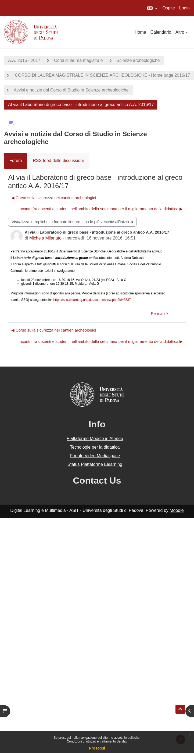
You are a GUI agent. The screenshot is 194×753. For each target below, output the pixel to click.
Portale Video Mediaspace (95, 455)
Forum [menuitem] (15, 160)
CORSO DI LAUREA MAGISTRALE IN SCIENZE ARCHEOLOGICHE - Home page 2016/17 (102, 75)
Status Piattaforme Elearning (94, 464)
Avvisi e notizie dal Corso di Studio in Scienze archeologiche (71, 90)
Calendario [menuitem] (160, 32)
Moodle (177, 510)
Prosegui (97, 748)
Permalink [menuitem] (159, 313)
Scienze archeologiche (138, 60)
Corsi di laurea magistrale (78, 60)
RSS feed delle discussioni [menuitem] (58, 160)
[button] (152, 8)
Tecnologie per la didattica (95, 447)
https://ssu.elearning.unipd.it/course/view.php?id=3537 (92, 300)
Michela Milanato (45, 238)
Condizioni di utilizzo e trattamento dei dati (97, 741)
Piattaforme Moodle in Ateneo (95, 438)
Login (184, 8)
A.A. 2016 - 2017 (24, 60)
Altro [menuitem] (179, 32)
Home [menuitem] (140, 32)
